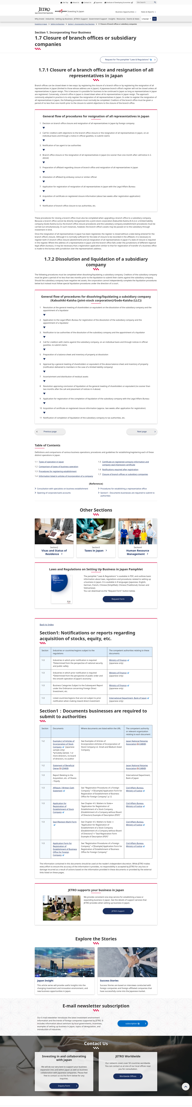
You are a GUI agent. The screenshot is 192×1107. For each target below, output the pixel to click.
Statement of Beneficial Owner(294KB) (63, 767)
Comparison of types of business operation (58, 466)
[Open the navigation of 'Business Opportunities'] (126, 12)
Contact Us (87, 2)
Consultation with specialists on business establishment (62, 488)
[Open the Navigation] (40, 19)
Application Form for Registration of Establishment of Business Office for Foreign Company (65, 849)
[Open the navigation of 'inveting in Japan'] (148, 12)
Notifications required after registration (120, 469)
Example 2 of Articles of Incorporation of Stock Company (63, 744)
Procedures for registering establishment (58, 471)
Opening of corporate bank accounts (54, 492)
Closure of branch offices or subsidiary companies (125, 474)
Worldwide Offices (128, 1076)
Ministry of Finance (119, 660)
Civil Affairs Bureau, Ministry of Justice (135, 789)
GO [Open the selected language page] (154, 19)
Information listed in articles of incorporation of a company (66, 476)
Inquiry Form (64, 1085)
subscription (133, 1023)
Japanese (99, 2)
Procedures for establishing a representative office (123, 488)
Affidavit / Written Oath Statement (63, 789)
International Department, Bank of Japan (129, 698)
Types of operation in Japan (51, 461)
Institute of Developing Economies (120, 2)
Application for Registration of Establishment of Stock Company (63, 808)
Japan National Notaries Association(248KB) (137, 742)
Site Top (65, 2)
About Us (76, 2)
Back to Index (47, 624)
